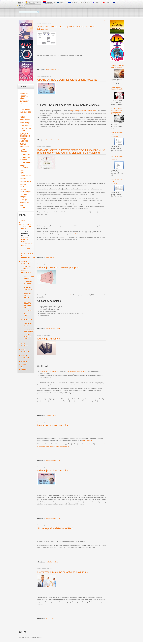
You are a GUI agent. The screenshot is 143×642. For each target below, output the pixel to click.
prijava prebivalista (24, 151)
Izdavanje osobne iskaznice (52, 470)
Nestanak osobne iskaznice (52, 425)
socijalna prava (23, 171)
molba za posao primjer (26, 130)
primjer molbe (25, 155)
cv (21, 106)
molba (22, 117)
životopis (24, 199)
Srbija (60, 2)
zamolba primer (26, 181)
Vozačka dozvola (50, 328)
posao (23, 143)
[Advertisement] (70, 49)
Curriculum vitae (24, 102)
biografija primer (23, 97)
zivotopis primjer (23, 195)
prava (47, 618)
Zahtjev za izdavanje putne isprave (49, 371)
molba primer (25, 120)
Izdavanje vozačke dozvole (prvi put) (58, 267)
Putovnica (48, 415)
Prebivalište (49, 562)
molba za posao (26, 126)
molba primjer (25, 123)
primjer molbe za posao (25, 159)
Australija (96, 2)
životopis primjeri (23, 206)
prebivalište (24, 147)
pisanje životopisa (24, 140)
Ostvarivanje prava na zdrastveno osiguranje (62, 572)
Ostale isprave (50, 257)
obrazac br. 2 (66, 295)
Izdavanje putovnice (48, 338)
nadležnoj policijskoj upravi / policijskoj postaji (83, 110)
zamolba (23, 179)
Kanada (106, 2)
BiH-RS (72, 2)
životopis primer (25, 202)
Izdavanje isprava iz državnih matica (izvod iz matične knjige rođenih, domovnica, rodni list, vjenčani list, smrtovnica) (71, 151)
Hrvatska (48, 2)
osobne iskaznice (87, 440)
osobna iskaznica (25, 134)
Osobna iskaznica (51, 69)
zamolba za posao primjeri (25, 191)
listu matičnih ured (76, 234)
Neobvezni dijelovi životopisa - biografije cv (117, 89)
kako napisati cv (25, 113)
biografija (23, 93)
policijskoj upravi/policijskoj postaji (76, 371)
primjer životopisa (24, 166)
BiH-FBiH (84, 2)
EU (115, 2)
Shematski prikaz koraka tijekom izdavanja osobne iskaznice (65, 28)
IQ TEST (21, 6)
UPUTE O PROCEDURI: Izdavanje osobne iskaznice (67, 79)
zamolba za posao (24, 185)
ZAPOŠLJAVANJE (32, 2)
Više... (59, 69)
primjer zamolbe (26, 163)
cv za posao (25, 109)
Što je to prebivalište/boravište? (55, 528)
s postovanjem (25, 176)
